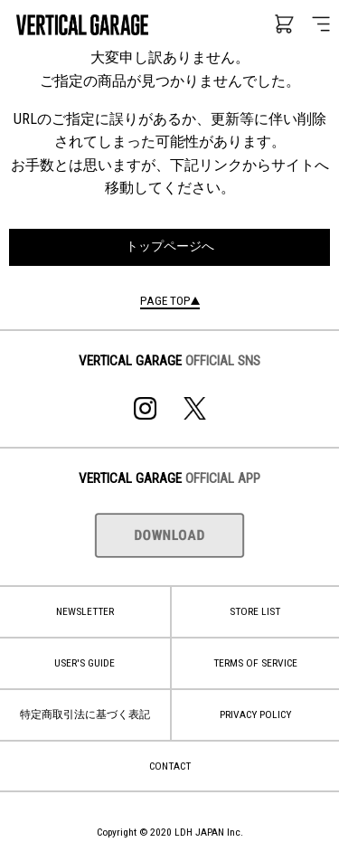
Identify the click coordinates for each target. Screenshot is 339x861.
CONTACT (170, 766)
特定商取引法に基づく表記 (85, 714)
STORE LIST (255, 611)
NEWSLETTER (85, 611)
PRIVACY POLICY (255, 714)
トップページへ (170, 246)
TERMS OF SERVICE (255, 663)
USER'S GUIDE (84, 663)
